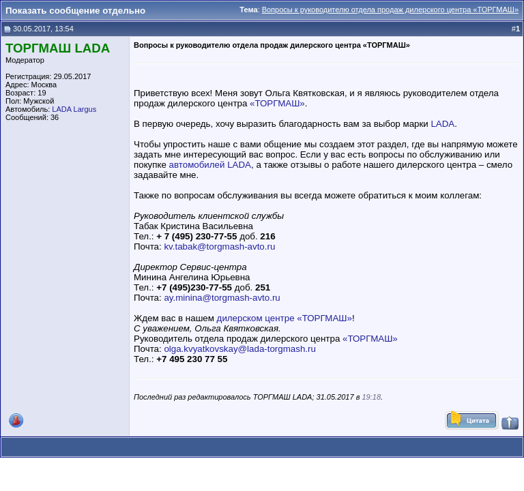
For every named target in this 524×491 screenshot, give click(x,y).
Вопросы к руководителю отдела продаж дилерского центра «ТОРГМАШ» (390, 9)
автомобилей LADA (210, 165)
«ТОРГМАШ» (277, 103)
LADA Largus (74, 109)
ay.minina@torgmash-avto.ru (222, 298)
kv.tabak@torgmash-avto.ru (219, 246)
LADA (442, 124)
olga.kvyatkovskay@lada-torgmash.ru (239, 349)
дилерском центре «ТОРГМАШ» (284, 318)
